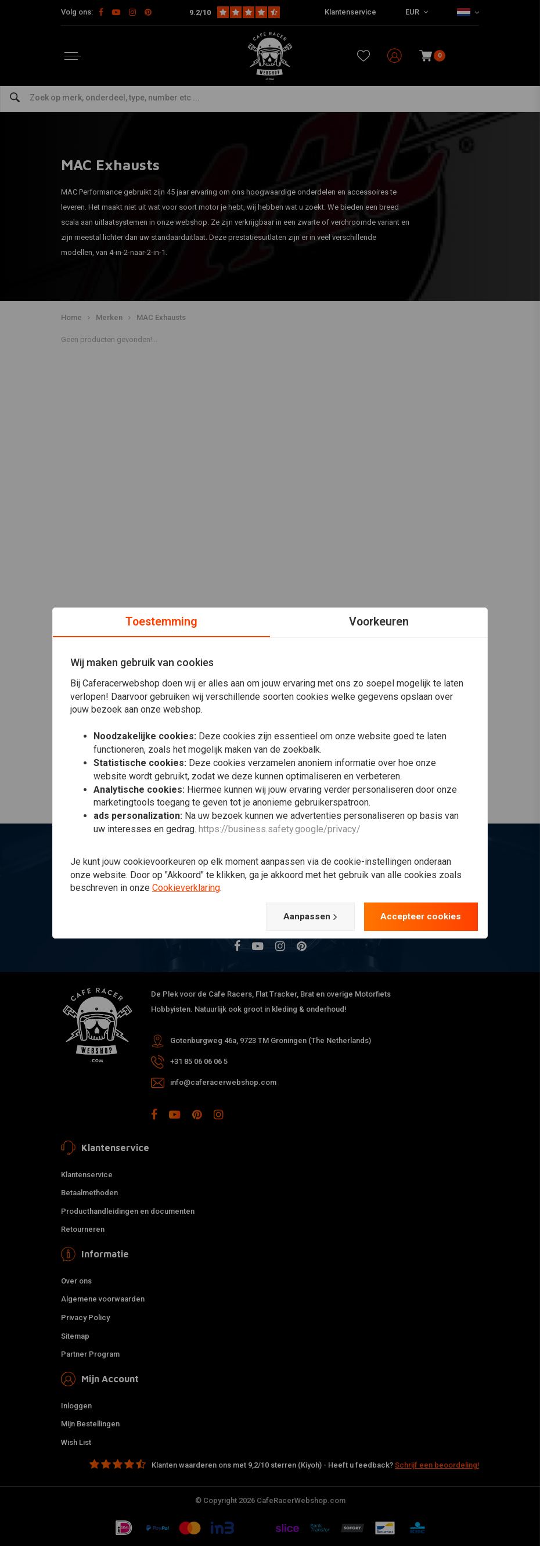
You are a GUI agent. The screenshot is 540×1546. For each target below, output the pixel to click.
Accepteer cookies (418, 916)
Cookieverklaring (186, 887)
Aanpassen (303, 916)
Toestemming (161, 621)
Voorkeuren (379, 621)
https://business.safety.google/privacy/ (280, 829)
